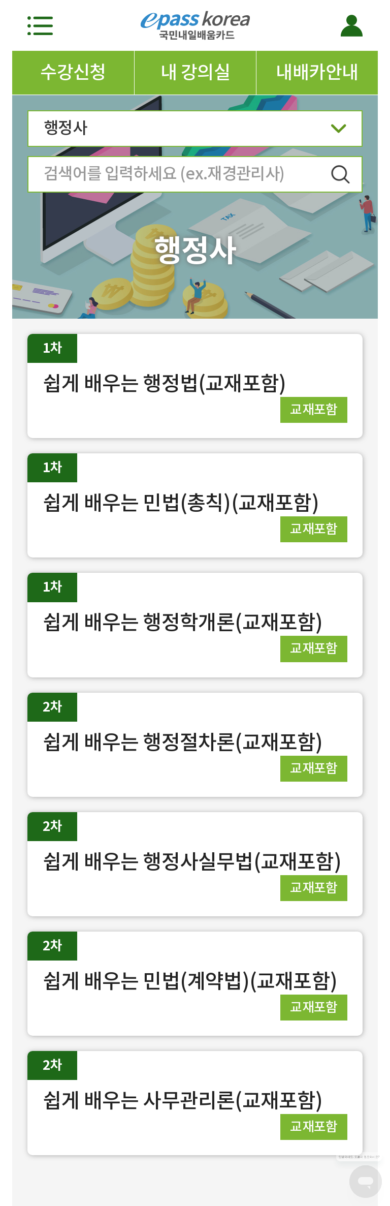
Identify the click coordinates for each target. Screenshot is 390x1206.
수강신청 (73, 72)
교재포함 (314, 409)
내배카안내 (317, 72)
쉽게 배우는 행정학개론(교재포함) (183, 622)
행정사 (195, 131)
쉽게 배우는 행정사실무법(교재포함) (192, 862)
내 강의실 (195, 72)
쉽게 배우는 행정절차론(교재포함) (183, 742)
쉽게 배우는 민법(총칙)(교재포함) (181, 503)
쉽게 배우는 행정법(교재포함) (164, 383)
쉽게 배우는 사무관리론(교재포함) (183, 1101)
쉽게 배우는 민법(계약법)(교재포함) (190, 981)
